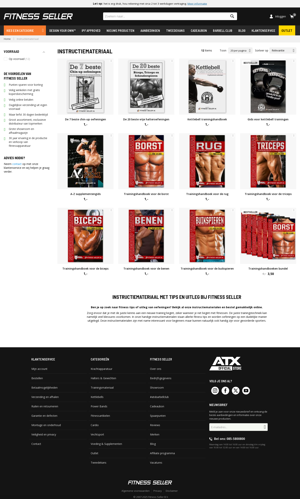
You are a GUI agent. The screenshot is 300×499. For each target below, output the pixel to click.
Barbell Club (222, 30)
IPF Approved (91, 30)
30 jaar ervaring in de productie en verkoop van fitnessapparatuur (28, 142)
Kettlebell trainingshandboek (207, 119)
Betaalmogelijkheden (44, 387)
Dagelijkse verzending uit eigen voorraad (28, 107)
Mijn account (39, 369)
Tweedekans (175, 30)
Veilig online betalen (21, 99)
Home (7, 39)
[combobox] (170, 16)
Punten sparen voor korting (26, 84)
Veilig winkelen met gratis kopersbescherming (24, 92)
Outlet (287, 30)
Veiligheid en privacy (43, 434)
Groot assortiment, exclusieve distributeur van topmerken (27, 121)
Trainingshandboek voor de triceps (268, 194)
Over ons (155, 369)
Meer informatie (197, 3)
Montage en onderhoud (46, 425)
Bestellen (37, 378)
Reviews (155, 425)
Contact (36, 444)
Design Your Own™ (62, 30)
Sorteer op (261, 50)
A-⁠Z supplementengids (85, 194)
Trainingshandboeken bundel (268, 268)
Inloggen (280, 16)
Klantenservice (263, 30)
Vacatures (156, 462)
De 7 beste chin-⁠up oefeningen (85, 119)
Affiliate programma (162, 453)
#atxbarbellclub (159, 397)
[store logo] (38, 16)
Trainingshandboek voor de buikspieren (207, 268)
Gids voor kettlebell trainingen (268, 119)
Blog (241, 30)
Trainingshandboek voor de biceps (85, 268)
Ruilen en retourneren (44, 406)
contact (17, 164)
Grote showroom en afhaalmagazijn (21, 131)
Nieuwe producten (120, 30)
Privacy (157, 490)
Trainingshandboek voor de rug (207, 194)
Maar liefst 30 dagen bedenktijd (28, 114)
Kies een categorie (20, 30)
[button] (111, 61)
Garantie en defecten (44, 415)
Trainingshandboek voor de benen (146, 268)
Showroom (157, 387)
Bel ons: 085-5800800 (229, 439)
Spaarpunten (158, 415)
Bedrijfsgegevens (160, 378)
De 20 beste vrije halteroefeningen (146, 119)
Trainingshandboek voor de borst (146, 194)
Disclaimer (172, 490)
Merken (154, 434)
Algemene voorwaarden (135, 490)
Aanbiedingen (150, 30)
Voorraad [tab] (11, 51)
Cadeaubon (199, 30)
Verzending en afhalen (45, 397)
